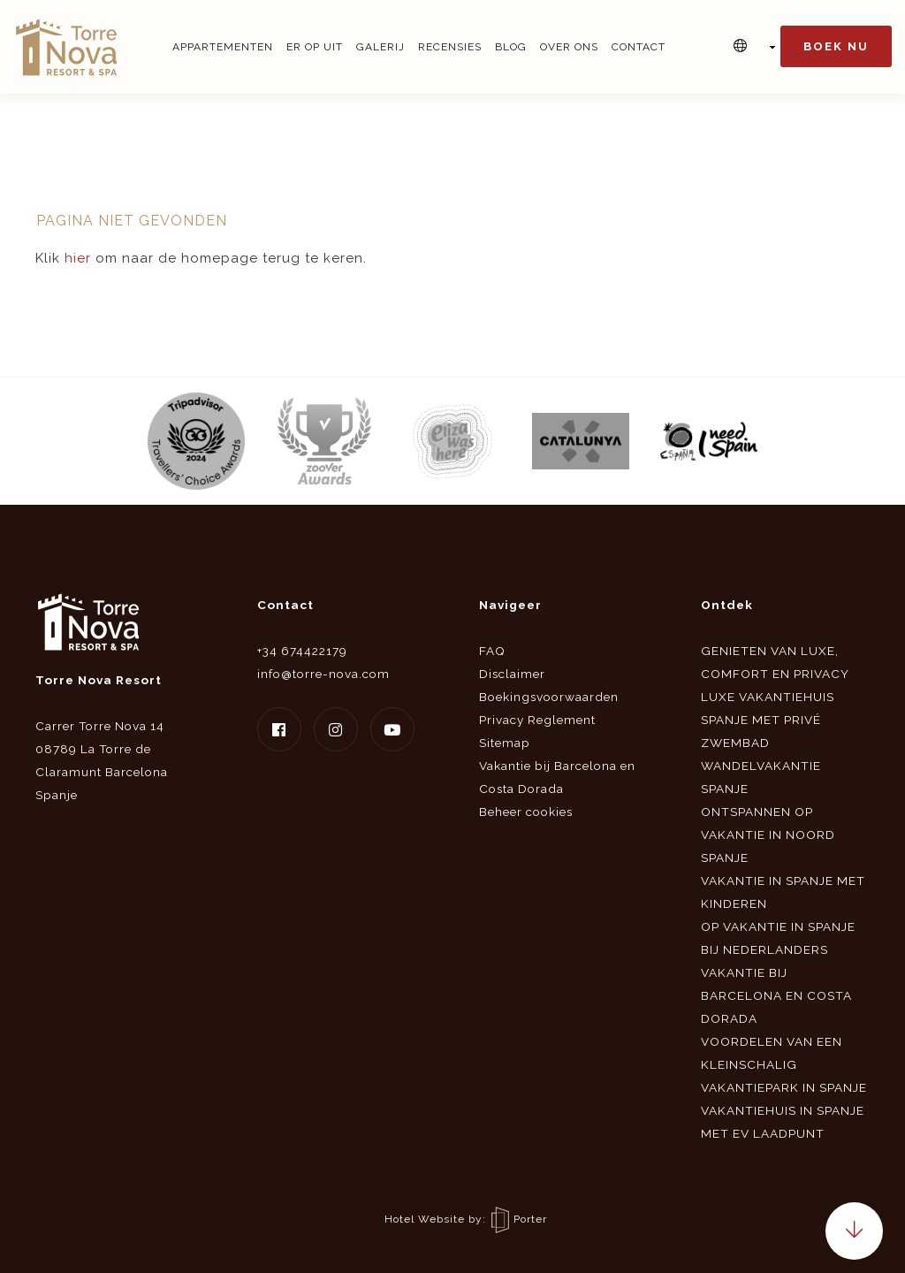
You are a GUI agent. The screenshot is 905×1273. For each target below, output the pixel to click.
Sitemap (504, 743)
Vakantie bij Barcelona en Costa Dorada (776, 995)
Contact (638, 47)
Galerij (380, 47)
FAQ (492, 651)
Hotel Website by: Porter (465, 1219)
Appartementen (222, 47)
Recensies (450, 47)
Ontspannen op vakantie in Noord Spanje (768, 834)
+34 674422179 (302, 651)
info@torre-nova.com (323, 674)
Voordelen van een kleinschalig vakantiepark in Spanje (784, 1064)
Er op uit (314, 47)
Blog (511, 47)
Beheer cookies (526, 811)
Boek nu (836, 46)
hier (78, 258)
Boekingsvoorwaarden (549, 697)
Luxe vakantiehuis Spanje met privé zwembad (767, 720)
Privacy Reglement (537, 720)
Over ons (569, 47)
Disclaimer (512, 674)
